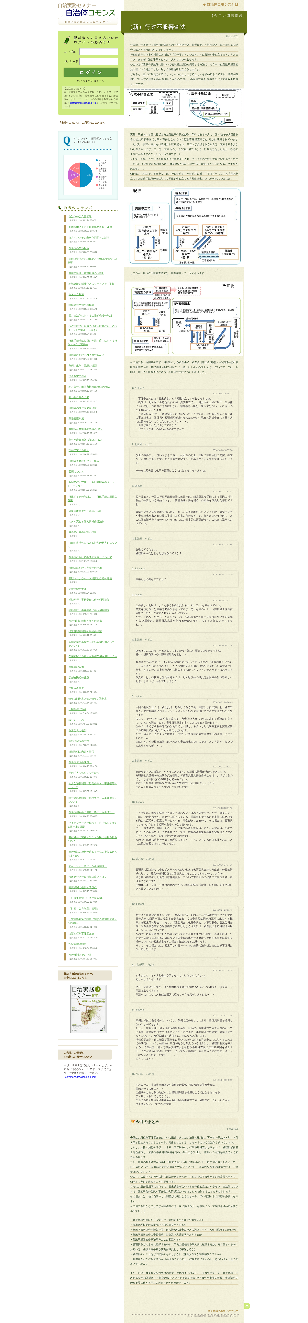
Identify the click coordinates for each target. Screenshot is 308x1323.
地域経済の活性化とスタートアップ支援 (91, 285)
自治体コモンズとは (222, 4)
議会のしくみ (83, 721)
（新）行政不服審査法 (83, 935)
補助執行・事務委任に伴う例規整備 (88, 601)
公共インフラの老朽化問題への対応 (88, 239)
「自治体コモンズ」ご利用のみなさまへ (82, 122)
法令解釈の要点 (83, 378)
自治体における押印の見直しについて (90, 559)
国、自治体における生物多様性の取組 (90, 317)
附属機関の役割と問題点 (83, 889)
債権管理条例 (83, 668)
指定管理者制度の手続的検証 (85, 633)
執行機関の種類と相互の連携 (85, 622)
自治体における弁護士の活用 (85, 569)
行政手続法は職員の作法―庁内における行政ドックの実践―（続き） (92, 330)
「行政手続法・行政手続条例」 (86, 900)
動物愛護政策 (83, 420)
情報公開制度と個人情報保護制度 (87, 700)
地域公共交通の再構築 (83, 307)
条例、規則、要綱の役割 (83, 367)
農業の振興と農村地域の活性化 (86, 275)
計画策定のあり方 (83, 452)
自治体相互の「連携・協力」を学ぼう (91, 814)
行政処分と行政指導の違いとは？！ (88, 878)
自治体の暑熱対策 (83, 250)
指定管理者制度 (83, 946)
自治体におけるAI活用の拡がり (86, 357)
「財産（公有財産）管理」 (83, 910)
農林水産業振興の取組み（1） (85, 441)
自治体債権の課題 (83, 764)
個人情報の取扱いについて (223, 1311)
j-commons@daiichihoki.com (82, 102)
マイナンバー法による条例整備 (87, 868)
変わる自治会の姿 (83, 399)
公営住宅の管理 (83, 591)
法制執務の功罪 (83, 711)
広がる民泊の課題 (78, 679)
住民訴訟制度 (83, 690)
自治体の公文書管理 (83, 218)
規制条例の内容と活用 (83, 753)
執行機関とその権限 (83, 956)
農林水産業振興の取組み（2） (85, 431)
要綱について (83, 473)
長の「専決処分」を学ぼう (85, 774)
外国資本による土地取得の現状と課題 (90, 229)
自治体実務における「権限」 (85, 463)
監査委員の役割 (83, 732)
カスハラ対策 (83, 296)
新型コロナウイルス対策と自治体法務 (90, 580)
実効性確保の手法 (83, 743)
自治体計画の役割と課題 (82, 534)
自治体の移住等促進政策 (83, 410)
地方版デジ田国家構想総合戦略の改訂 (90, 388)
